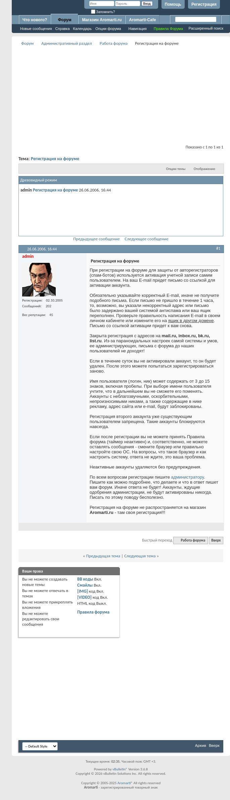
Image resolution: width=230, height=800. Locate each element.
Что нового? (34, 20)
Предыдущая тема (103, 555)
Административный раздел (66, 43)
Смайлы (85, 585)
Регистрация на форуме (55, 159)
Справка (62, 29)
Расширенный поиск (205, 28)
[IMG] (82, 591)
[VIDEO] (84, 597)
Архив (200, 745)
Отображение (204, 169)
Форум (64, 20)
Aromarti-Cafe (142, 20)
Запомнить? (103, 12)
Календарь (82, 29)
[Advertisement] (121, 94)
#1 (218, 248)
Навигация (137, 29)
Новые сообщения (36, 29)
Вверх (216, 540)
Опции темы (176, 169)
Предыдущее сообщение (96, 238)
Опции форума (108, 29)
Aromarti (124, 783)
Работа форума (114, 43)
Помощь (173, 4)
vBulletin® (120, 769)
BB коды (85, 579)
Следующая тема (140, 555)
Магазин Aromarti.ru (102, 20)
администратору (187, 477)
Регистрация (204, 4)
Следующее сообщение (146, 238)
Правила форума (93, 612)
